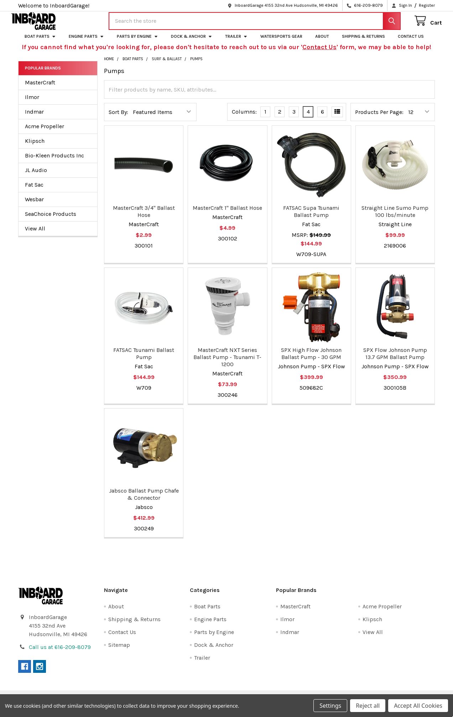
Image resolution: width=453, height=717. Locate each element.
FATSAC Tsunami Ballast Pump (143, 359)
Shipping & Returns (363, 41)
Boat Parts (40, 41)
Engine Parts (86, 41)
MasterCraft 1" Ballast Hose (227, 213)
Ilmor (32, 102)
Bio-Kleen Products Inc (54, 160)
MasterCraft (40, 87)
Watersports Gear (281, 41)
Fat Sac (34, 190)
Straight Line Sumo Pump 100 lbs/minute (394, 217)
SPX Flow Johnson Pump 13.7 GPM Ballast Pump (395, 359)
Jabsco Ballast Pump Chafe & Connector (144, 500)
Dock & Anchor (191, 41)
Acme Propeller (44, 131)
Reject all (368, 706)
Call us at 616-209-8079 (60, 652)
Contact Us (411, 41)
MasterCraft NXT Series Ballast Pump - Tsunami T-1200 (227, 362)
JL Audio (36, 175)
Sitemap (119, 650)
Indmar (34, 117)
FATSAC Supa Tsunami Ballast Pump (311, 217)
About (322, 41)
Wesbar (34, 204)
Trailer (236, 41)
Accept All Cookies (418, 706)
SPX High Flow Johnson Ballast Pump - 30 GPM (311, 359)
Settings (330, 706)
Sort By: (118, 117)
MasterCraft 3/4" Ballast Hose (144, 217)
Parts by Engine (137, 41)
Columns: (244, 117)
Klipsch (35, 146)
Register (427, 5)
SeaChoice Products (50, 219)
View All (35, 233)
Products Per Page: (379, 117)
